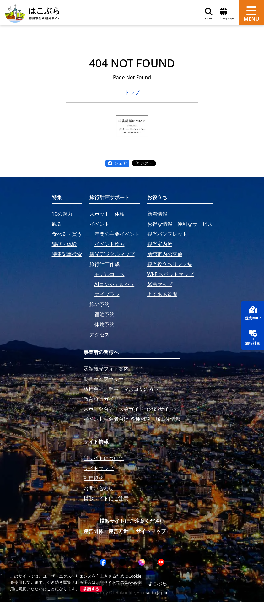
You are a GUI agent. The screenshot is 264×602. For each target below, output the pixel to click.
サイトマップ (151, 531)
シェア (117, 163)
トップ (132, 92)
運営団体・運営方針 (105, 531)
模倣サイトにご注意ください (132, 521)
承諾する (91, 589)
